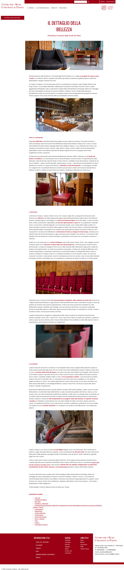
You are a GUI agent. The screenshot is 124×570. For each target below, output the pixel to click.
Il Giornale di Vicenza (41, 524)
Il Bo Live (37, 498)
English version (110, 1)
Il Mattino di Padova (41, 500)
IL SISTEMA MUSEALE (43, 8)
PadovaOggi (38, 511)
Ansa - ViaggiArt (39, 519)
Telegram (67, 547)
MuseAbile (63, 8)
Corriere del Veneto (40, 517)
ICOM (81, 547)
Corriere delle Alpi (40, 513)
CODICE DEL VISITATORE (42, 542)
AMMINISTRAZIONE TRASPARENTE (45, 554)
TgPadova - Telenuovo (41, 503)
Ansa (36, 521)
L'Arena (37, 523)
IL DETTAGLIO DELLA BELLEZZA (12, 18)
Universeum (83, 544)
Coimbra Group (84, 549)
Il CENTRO (30, 8)
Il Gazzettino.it (39, 509)
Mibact (82, 542)
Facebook (67, 540)
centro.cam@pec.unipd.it (112, 554)
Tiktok (67, 549)
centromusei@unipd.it (105, 552)
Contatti (102, 1)
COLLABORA (39, 545)
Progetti (54, 8)
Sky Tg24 (37, 501)
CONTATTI (38, 548)
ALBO (37, 551)
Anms (82, 540)
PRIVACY (38, 557)
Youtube (67, 544)
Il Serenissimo (39, 515)
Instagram (68, 542)
